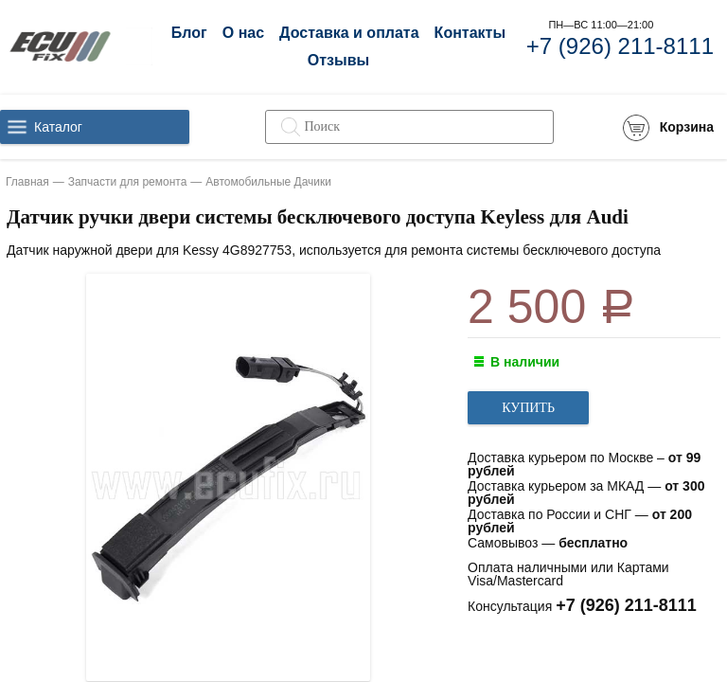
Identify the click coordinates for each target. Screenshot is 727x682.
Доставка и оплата (349, 33)
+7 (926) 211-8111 (620, 46)
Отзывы (338, 60)
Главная (27, 181)
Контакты (469, 33)
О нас (243, 33)
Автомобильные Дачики (268, 181)
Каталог (58, 127)
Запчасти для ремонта (127, 181)
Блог (189, 33)
